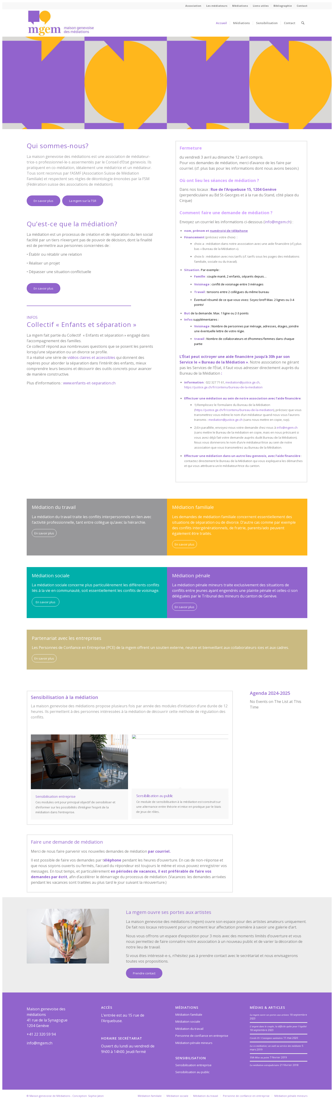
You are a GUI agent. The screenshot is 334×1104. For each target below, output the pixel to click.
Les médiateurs (216, 5)
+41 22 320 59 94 (41, 1034)
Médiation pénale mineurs (193, 1043)
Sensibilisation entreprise (193, 1065)
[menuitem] (193, 6)
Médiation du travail (189, 1029)
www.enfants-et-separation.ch (89, 383)
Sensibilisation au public (192, 1072)
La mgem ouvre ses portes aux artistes (269, 1014)
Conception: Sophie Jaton (88, 1096)
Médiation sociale (187, 1021)
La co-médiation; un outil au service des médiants (275, 1045)
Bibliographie (282, 5)
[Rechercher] (302, 23)
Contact (302, 5)
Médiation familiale (188, 1014)
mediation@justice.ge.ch (242, 382)
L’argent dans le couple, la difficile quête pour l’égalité (278, 1026)
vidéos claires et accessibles (91, 357)
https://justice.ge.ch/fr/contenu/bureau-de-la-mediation (223, 387)
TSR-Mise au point (259, 1057)
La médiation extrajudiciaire (264, 1065)
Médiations (240, 5)
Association (193, 5)
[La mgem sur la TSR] (82, 200)
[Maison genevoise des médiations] (61, 23)
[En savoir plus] (43, 200)
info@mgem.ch (277, 221)
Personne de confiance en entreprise (201, 1036)
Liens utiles (261, 5)
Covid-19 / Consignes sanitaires (266, 1038)
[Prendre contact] (144, 973)
